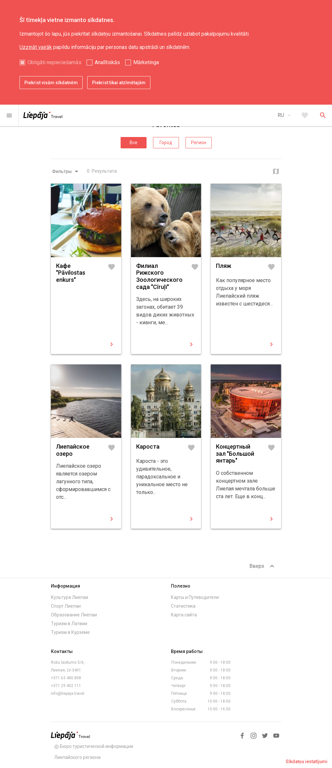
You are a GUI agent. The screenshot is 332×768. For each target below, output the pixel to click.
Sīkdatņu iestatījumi (306, 761)
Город (166, 142)
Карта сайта (184, 614)
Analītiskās (107, 62)
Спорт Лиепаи (66, 606)
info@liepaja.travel (67, 693)
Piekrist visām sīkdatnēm (51, 82)
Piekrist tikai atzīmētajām (119, 82)
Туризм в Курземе (70, 632)
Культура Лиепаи (69, 597)
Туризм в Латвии (69, 623)
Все (133, 142)
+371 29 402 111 (66, 685)
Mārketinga (146, 62)
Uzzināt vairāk (35, 47)
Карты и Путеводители (195, 597)
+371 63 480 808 (66, 678)
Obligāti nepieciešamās (54, 62)
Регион (198, 142)
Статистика (183, 606)
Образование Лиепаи (74, 614)
